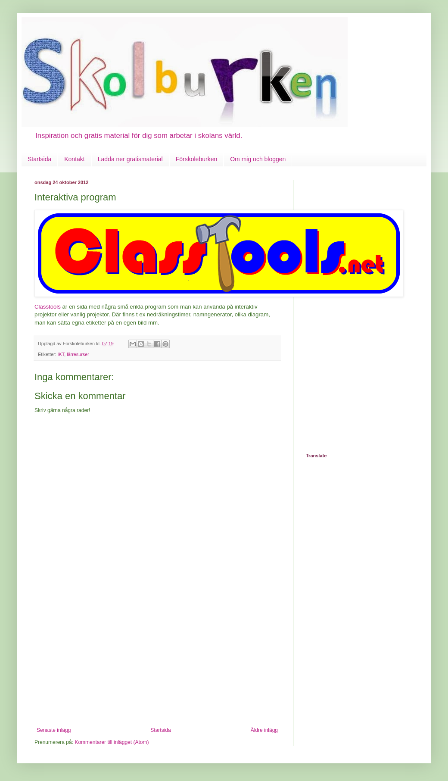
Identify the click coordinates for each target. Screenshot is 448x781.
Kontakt (74, 159)
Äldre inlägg (264, 730)
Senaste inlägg (54, 730)
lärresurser (78, 354)
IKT (61, 354)
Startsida (39, 159)
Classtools (47, 306)
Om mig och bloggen (258, 159)
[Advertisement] (157, 662)
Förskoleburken (197, 159)
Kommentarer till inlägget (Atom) (112, 742)
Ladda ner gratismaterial (130, 159)
